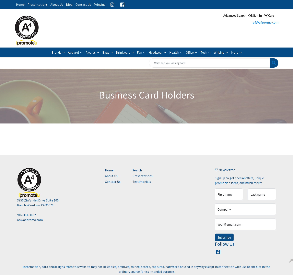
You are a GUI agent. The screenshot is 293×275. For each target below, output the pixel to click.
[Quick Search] (209, 63)
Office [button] (190, 52)
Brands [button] (56, 52)
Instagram (112, 4)
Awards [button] (91, 52)
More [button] (234, 52)
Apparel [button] (73, 52)
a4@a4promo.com (265, 22)
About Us (56, 4)
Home (20, 4)
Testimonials (141, 182)
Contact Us (83, 4)
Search (137, 170)
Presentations (37, 4)
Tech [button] (203, 52)
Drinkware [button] (123, 52)
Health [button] (174, 52)
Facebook (122, 4)
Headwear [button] (156, 52)
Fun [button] (139, 52)
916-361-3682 (26, 215)
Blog (69, 4)
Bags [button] (105, 52)
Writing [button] (219, 52)
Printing (100, 4)
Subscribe (224, 237)
